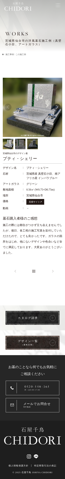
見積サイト (34, 202)
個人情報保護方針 (18, 465)
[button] (57, 107)
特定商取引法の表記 (45, 465)
